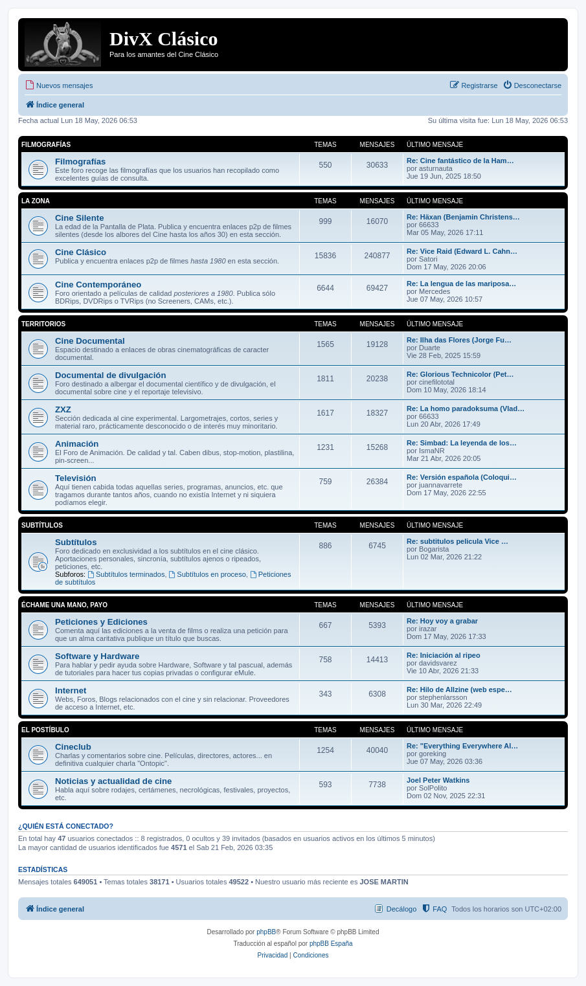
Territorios (43, 324)
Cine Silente (79, 218)
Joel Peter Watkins (438, 780)
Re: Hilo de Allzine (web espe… (459, 689)
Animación (76, 444)
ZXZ (63, 409)
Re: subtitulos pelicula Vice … (457, 541)
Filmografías (46, 144)
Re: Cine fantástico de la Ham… (460, 160)
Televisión (75, 478)
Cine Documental (90, 341)
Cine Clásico (80, 252)
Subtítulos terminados (125, 574)
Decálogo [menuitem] (401, 909)
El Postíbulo (45, 730)
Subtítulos (42, 525)
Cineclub (73, 747)
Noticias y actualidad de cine (113, 781)
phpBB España (331, 943)
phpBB (266, 932)
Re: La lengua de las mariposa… (461, 283)
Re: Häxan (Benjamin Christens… (463, 217)
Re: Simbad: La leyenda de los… (462, 443)
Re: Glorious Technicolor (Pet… (460, 374)
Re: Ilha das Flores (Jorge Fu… (459, 340)
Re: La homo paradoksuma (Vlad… (465, 408)
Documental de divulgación (110, 375)
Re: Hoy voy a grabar (442, 621)
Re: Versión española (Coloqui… (462, 477)
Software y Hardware (97, 656)
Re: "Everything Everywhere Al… (462, 746)
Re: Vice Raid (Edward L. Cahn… (462, 251)
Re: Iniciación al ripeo (443, 655)
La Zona (35, 201)
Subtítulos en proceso (207, 574)
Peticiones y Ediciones (101, 622)
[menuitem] (59, 85)
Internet (70, 690)
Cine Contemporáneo (98, 284)
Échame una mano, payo (64, 605)
